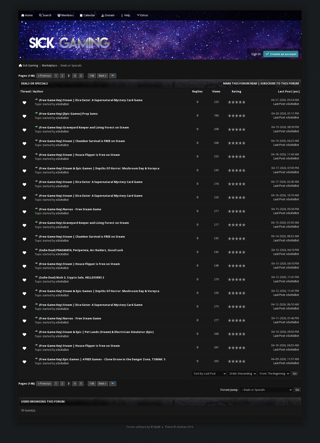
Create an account (280, 54)
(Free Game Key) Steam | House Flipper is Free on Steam (79, 154)
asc (296, 91)
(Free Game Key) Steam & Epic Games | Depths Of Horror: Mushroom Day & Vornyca (99, 168)
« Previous (44, 75)
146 (92, 75)
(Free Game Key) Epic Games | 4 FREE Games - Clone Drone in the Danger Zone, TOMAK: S (102, 359)
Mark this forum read (240, 83)
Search (45, 15)
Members (65, 15)
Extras (142, 15)
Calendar (87, 15)
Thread (25, 91)
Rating (236, 91)
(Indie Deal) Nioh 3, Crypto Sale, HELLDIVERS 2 (71, 277)
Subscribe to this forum (279, 83)
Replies (197, 91)
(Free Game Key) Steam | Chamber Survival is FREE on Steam (82, 141)
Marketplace (49, 65)
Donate (107, 15)
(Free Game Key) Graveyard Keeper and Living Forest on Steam (84, 127)
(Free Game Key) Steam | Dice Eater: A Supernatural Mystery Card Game (90, 100)
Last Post (285, 91)
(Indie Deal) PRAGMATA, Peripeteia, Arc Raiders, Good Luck (81, 250)
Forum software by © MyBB (143, 427)
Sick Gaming (30, 65)
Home (27, 15)
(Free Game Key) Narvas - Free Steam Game (70, 209)
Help (125, 15)
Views (216, 91)
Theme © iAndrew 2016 (178, 427)
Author (38, 91)
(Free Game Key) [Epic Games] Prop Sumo (68, 113)
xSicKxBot (62, 104)
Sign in (256, 54)
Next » (102, 75)
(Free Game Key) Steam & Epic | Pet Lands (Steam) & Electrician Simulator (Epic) (96, 332)
